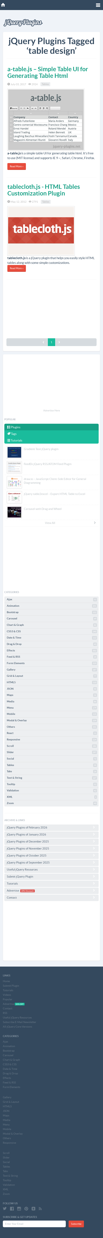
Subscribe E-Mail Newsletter (19, 1022)
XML (52, 797)
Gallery (52, 669)
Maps (52, 695)
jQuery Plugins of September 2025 (51, 862)
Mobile (52, 714)
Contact (51, 897)
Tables (45, 84)
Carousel (52, 618)
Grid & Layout (52, 676)
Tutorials (14, 440)
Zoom (52, 803)
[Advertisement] (51, 308)
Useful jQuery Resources (51, 869)
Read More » (16, 166)
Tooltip (52, 784)
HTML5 (52, 682)
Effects (52, 650)
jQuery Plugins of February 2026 (51, 827)
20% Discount (27, 891)
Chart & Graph (52, 625)
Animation (52, 606)
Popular (7, 999)
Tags (12, 433)
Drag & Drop (52, 644)
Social (52, 758)
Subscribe (76, 1223)
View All (70, 522)
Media (52, 701)
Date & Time (52, 637)
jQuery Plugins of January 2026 (51, 834)
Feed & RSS (52, 657)
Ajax (52, 599)
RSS (5, 1012)
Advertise (51, 890)
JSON (52, 689)
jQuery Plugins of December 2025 (51, 841)
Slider (52, 752)
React (52, 733)
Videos (7, 994)
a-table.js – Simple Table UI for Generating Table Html (47, 72)
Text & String (52, 778)
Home (6, 981)
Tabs (52, 771)
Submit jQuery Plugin (51, 876)
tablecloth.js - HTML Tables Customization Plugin (43, 190)
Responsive (52, 739)
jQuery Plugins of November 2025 (51, 848)
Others (52, 727)
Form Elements (52, 663)
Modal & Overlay (52, 720)
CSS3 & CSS (52, 631)
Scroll (52, 746)
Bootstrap (52, 612)
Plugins (13, 427)
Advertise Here (51, 410)
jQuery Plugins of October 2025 (51, 855)
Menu (52, 708)
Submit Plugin (11, 985)
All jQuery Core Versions (17, 1026)
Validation (52, 790)
